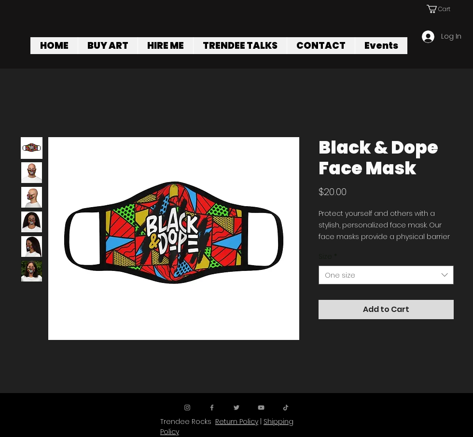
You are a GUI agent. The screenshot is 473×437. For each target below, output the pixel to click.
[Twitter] (236, 407)
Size (328, 256)
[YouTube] (261, 407)
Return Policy (236, 421)
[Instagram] (187, 407)
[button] (442, 9)
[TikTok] (286, 407)
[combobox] (386, 275)
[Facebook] (212, 407)
